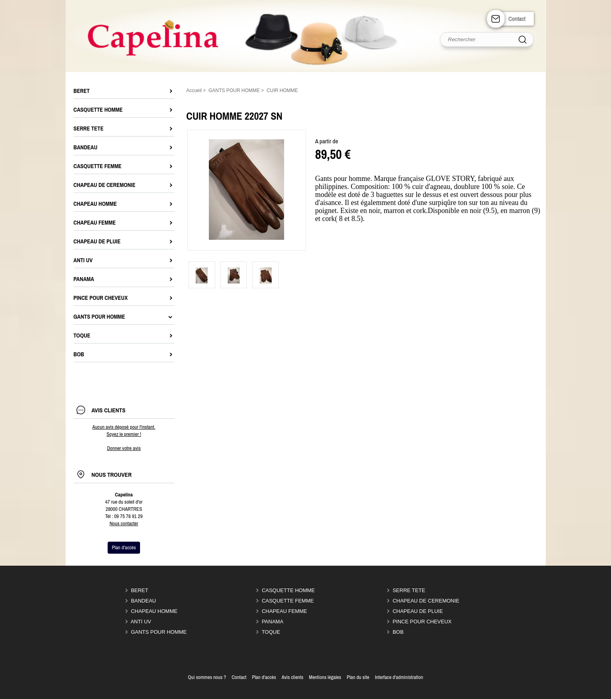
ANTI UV (140, 622)
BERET (139, 590)
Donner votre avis (123, 448)
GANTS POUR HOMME (158, 632)
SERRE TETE (409, 590)
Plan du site (358, 677)
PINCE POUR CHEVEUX (422, 622)
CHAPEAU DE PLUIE (418, 611)
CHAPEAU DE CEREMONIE (426, 601)
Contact (517, 18)
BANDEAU (143, 601)
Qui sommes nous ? (207, 677)
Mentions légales (325, 677)
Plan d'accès (264, 677)
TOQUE (271, 632)
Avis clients (292, 677)
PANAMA (272, 622)
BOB (398, 632)
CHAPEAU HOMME (154, 611)
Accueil (194, 90)
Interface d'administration (399, 677)
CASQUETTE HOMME (288, 590)
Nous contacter (124, 523)
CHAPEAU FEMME (284, 611)
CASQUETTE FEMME (288, 601)
